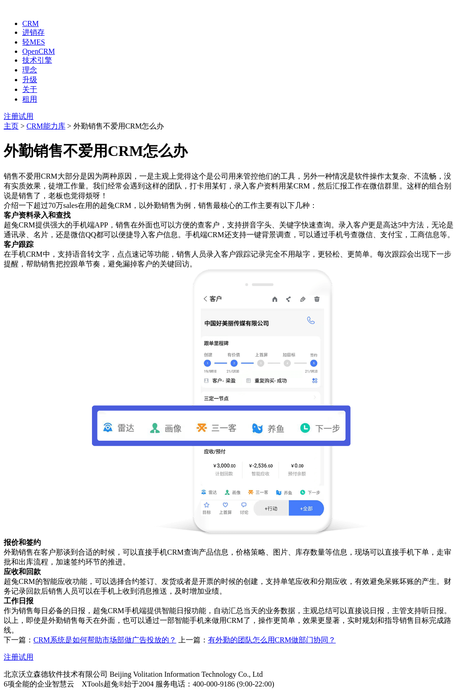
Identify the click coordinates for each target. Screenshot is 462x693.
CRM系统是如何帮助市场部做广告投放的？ (104, 640)
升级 (29, 80)
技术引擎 (37, 60)
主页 (11, 126)
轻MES (33, 42)
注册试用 (18, 116)
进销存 (33, 32)
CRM (30, 23)
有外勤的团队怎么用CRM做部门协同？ (272, 640)
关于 (29, 89)
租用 (29, 99)
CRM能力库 (45, 126)
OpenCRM (38, 51)
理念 (29, 70)
